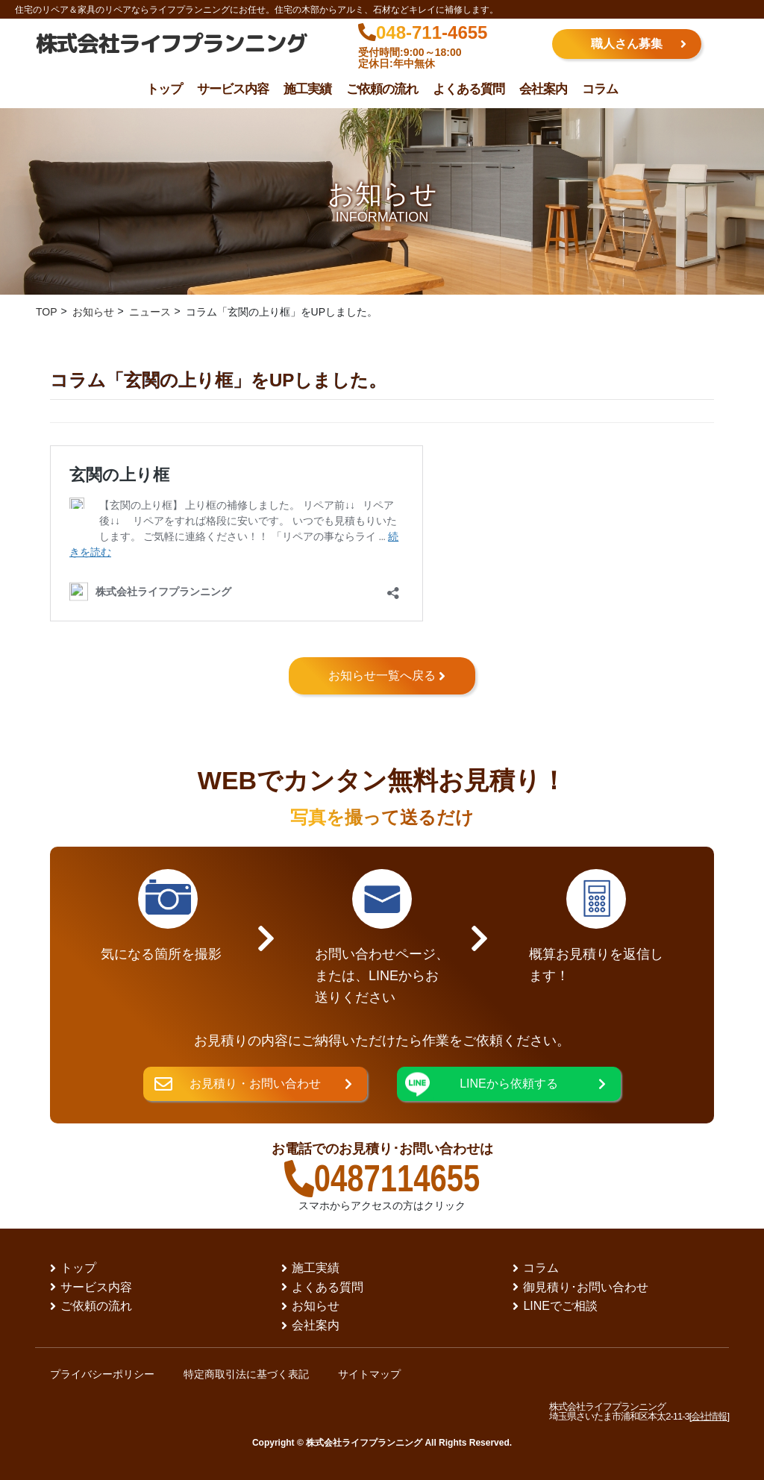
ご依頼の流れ (382, 89)
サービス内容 (233, 89)
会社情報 (709, 1416)
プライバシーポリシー (102, 1374)
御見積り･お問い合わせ (586, 1287)
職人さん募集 (627, 43)
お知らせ (316, 1305)
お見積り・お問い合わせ (255, 1083)
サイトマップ (370, 1374)
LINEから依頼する (509, 1083)
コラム (600, 89)
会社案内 (543, 89)
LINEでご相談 (561, 1305)
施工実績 (307, 89)
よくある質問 (468, 89)
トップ (164, 89)
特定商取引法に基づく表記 (247, 1374)
